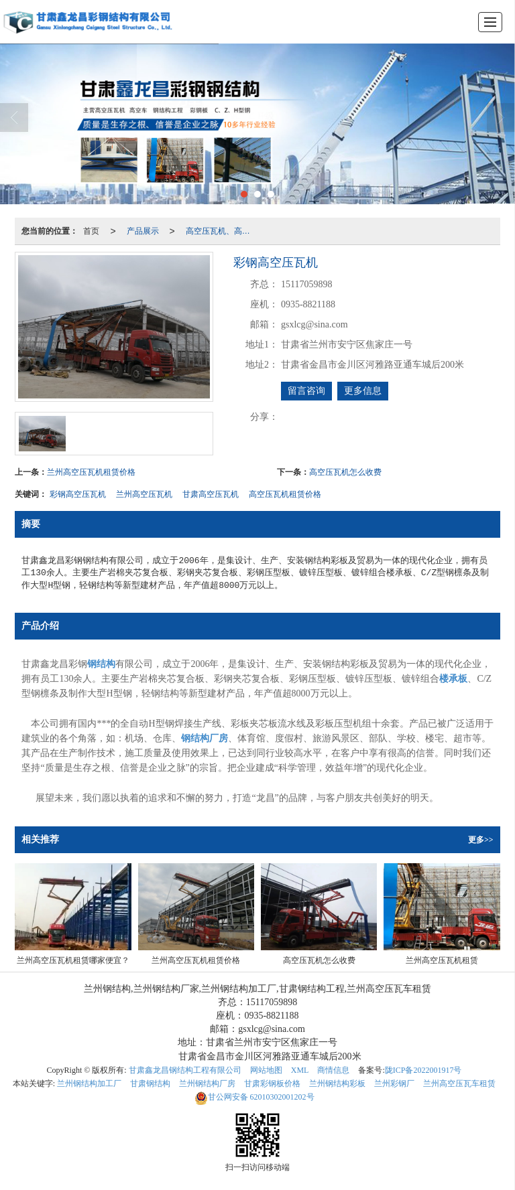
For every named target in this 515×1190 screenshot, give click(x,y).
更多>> (481, 839)
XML (300, 1070)
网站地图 (266, 1070)
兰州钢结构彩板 (337, 1083)
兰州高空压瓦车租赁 (459, 1083)
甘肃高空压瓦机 (210, 494)
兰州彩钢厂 (394, 1083)
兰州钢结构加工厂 (89, 1083)
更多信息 (363, 391)
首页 (91, 231)
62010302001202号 (254, 1097)
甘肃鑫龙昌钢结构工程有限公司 (185, 1070)
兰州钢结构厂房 (207, 1083)
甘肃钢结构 (150, 1083)
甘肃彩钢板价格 (272, 1083)
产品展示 (143, 231)
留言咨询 (306, 391)
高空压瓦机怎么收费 (345, 472)
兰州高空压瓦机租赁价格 (91, 472)
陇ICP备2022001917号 (423, 1070)
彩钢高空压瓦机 (78, 494)
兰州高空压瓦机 (144, 494)
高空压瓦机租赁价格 (285, 494)
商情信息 (333, 1070)
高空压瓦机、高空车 (222, 231)
